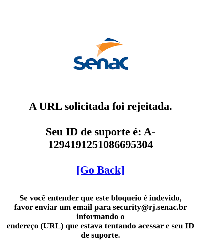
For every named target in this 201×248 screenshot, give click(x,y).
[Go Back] (100, 170)
